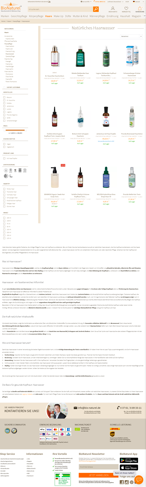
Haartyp (6, 184)
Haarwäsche (8, 71)
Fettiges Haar (11, 203)
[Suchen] (96, 9)
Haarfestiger (10, 66)
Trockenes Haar (12, 192)
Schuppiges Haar (12, 198)
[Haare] (48, 16)
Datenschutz (30, 471)
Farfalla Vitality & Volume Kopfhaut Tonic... (80, 195)
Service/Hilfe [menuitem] (85, 1)
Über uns (29, 466)
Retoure (3, 466)
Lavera (9, 109)
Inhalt (5, 213)
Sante (8, 118)
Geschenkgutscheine (7, 461)
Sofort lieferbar (13, 87)
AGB (28, 473)
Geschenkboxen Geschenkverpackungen (12, 459)
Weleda (29, 394)
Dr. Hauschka (11, 100)
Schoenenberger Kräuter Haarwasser (131, 74)
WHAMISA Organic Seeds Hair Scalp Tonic (54, 195)
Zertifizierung (9, 165)
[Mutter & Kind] (80, 16)
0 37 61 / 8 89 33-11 (129, 407)
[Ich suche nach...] (63, 9)
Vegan (9, 144)
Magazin (29, 461)
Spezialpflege (10, 56)
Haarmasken (10, 46)
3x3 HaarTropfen (12, 158)
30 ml (8, 227)
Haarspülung (10, 51)
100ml (9, 221)
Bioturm (9, 97)
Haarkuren (9, 49)
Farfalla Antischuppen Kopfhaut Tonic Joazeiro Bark (54, 135)
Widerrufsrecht (31, 468)
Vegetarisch (10, 147)
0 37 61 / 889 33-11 (100, 1)
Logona (9, 112)
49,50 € (19, 133)
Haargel (8, 61)
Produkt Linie (8, 153)
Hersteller (7, 92)
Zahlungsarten (5, 476)
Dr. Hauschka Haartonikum (54, 76)
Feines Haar (10, 189)
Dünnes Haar (11, 206)
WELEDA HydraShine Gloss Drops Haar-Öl (106, 195)
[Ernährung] (112, 16)
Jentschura (10, 106)
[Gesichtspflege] (19, 16)
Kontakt (3, 471)
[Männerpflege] (97, 16)
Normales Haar (11, 195)
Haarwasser (10, 54)
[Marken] (5, 16)
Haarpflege (8, 44)
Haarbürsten (10, 39)
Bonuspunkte (5, 473)
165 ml (9, 218)
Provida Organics (12, 115)
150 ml (9, 235)
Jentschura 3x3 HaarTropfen (106, 134)
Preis (5, 126)
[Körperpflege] (36, 16)
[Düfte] (68, 16)
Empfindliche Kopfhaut (14, 201)
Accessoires (8, 36)
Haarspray (9, 64)
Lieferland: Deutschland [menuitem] (114, 1)
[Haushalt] (125, 16)
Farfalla (9, 103)
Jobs (28, 459)
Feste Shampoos (11, 81)
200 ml (9, 232)
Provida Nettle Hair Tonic (132, 194)
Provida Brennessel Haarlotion (132, 134)
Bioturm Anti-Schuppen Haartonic (80, 135)
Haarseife (9, 79)
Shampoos (9, 74)
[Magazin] (136, 16)
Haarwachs (9, 69)
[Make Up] (58, 16)
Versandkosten (5, 468)
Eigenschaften (9, 139)
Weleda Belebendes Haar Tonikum (80, 74)
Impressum (30, 476)
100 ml (9, 229)
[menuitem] (113, 10)
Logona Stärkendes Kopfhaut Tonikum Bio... (106, 74)
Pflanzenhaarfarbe (10, 41)
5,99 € (13, 133)
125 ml (9, 238)
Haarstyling (8, 59)
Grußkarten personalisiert (8, 463)
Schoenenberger (12, 121)
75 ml (8, 224)
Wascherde (9, 76)
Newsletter (30, 463)
